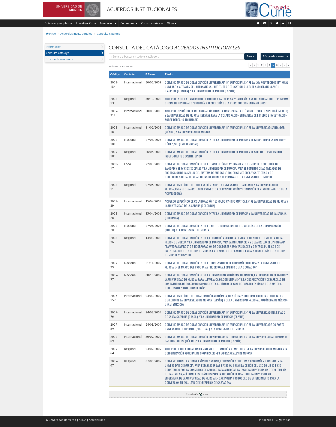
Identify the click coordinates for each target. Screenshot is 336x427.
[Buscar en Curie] (289, 23)
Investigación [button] (86, 23)
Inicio (51, 34)
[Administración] (283, 23)
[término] (176, 56)
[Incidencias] (271, 23)
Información (54, 47)
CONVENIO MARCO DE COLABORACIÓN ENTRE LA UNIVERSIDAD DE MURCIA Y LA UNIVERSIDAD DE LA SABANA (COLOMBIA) (225, 215)
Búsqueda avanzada (59, 59)
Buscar (251, 56)
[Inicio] (258, 23)
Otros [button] (171, 23)
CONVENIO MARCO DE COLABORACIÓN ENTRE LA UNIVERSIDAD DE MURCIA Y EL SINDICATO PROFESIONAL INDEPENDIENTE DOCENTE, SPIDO (223, 154)
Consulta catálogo (108, 34)
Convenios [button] (128, 23)
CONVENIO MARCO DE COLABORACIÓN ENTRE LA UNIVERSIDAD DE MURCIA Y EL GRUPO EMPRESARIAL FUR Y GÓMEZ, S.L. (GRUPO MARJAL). (225, 141)
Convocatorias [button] (152, 23)
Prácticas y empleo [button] (58, 23)
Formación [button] (108, 23)
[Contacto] (264, 23)
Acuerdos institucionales (76, 34)
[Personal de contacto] (277, 23)
